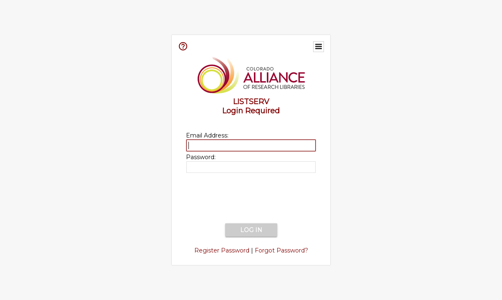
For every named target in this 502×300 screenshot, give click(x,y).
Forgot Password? (281, 250)
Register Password (221, 250)
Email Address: (207, 135)
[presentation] (251, 198)
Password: (201, 157)
